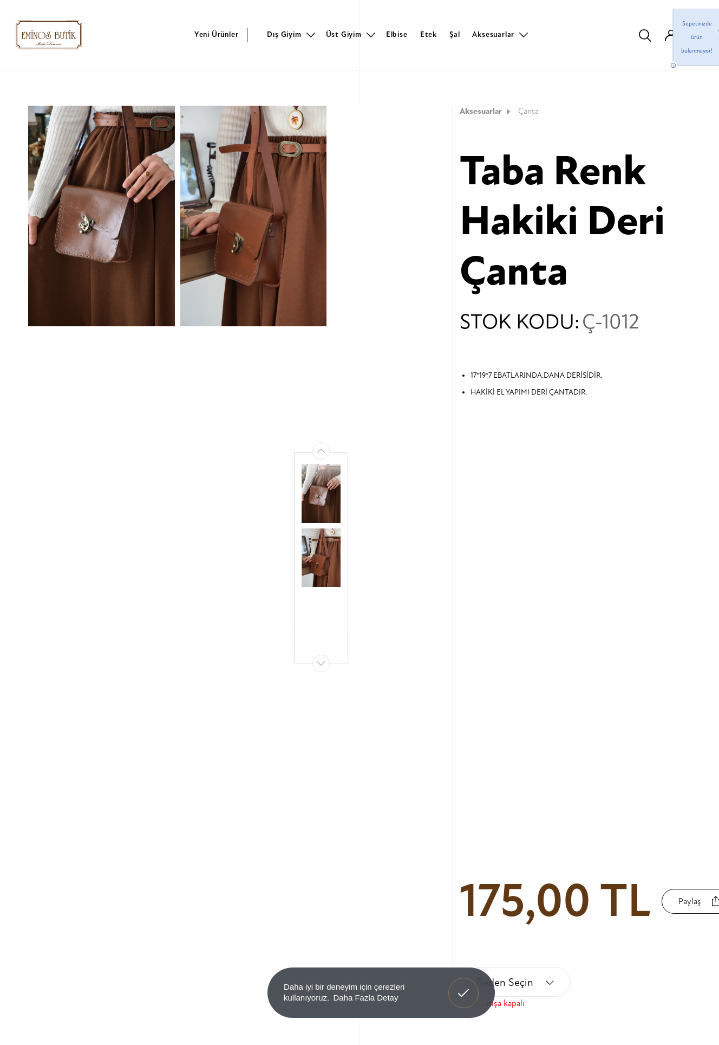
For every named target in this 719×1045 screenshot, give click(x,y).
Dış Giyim (284, 34)
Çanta (528, 111)
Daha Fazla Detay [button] (365, 997)
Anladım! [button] (464, 985)
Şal (454, 34)
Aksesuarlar (493, 34)
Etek (428, 34)
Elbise (397, 34)
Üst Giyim (344, 34)
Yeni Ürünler (216, 34)
